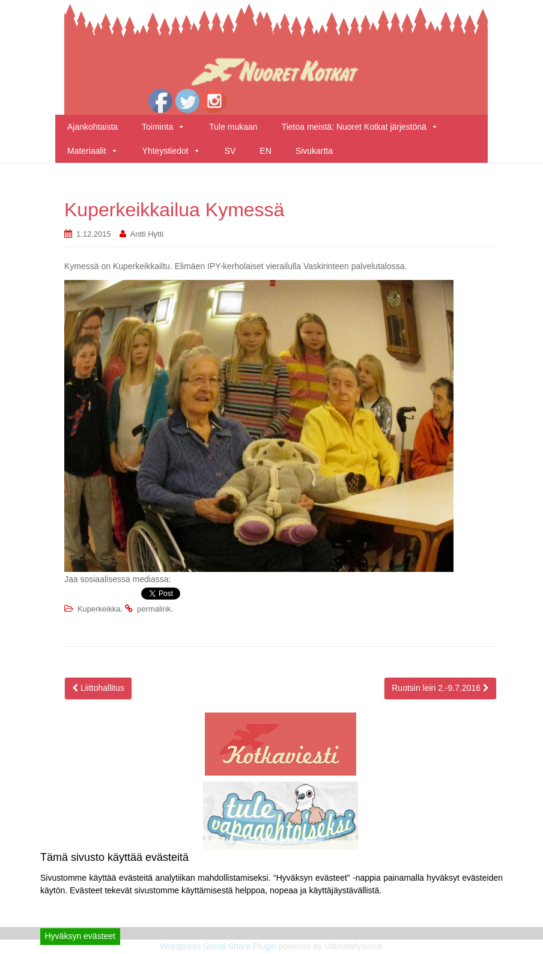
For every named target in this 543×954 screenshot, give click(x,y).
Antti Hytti (147, 234)
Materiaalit (92, 151)
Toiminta (163, 127)
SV (230, 151)
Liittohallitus (98, 688)
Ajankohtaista (92, 127)
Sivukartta (314, 151)
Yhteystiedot (171, 151)
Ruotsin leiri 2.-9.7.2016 (440, 688)
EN (265, 151)
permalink (154, 608)
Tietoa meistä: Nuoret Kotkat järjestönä (360, 127)
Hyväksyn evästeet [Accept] (80, 936)
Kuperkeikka (99, 608)
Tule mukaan (233, 127)
